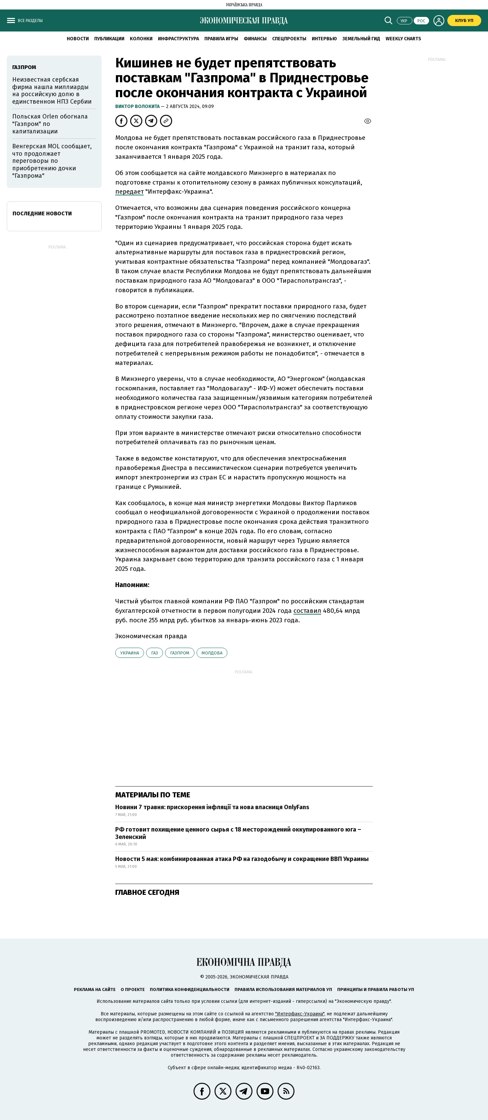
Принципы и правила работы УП (375, 989)
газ (154, 652)
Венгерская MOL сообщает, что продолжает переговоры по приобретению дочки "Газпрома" (52, 161)
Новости (78, 39)
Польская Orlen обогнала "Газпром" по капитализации (50, 124)
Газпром (179, 652)
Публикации (109, 39)
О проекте (133, 989)
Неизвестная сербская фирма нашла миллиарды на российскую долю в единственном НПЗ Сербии (52, 90)
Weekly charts (403, 39)
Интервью (324, 39)
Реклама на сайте (95, 989)
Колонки (141, 39)
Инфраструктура (178, 39)
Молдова (212, 652)
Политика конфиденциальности (189, 989)
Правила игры (221, 39)
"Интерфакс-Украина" (299, 1014)
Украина (129, 652)
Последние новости (42, 213)
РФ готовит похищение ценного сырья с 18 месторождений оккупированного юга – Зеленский (238, 833)
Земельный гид (361, 39)
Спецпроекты (289, 39)
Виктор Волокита (138, 106)
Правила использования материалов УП (283, 989)
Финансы (255, 39)
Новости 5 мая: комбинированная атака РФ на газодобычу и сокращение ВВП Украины (242, 859)
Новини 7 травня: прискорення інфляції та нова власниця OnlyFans (212, 807)
